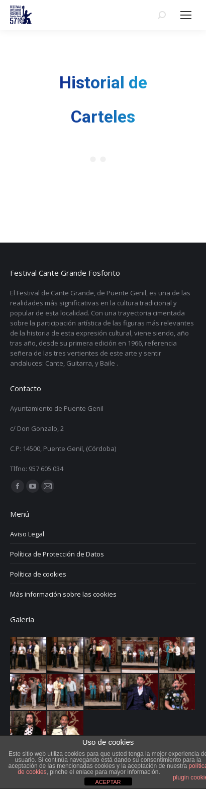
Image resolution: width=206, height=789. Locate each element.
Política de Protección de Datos (57, 553)
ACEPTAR (108, 782)
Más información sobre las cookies (63, 594)
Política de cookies (38, 574)
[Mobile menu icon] (186, 15)
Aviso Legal (27, 533)
